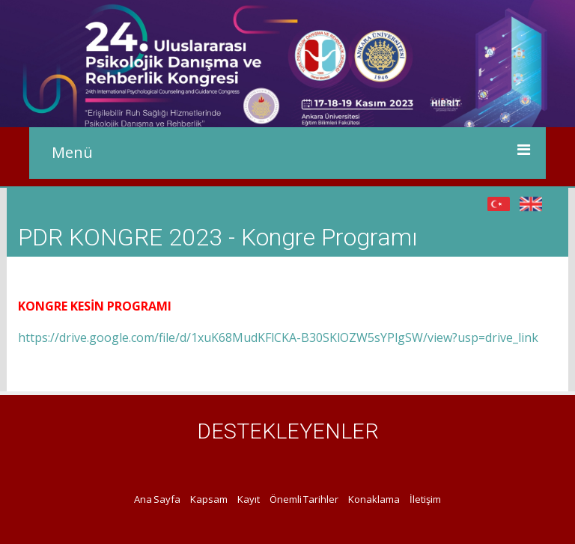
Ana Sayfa (157, 499)
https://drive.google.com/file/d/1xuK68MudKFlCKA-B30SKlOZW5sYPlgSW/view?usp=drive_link (278, 337)
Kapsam (209, 499)
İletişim (425, 499)
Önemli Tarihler (304, 499)
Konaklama (374, 499)
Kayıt (248, 499)
